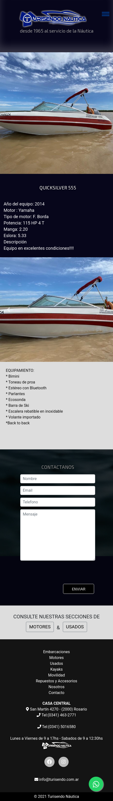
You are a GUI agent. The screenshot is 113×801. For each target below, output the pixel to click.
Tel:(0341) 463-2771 (56, 715)
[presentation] (57, 574)
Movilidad (56, 675)
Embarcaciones (56, 652)
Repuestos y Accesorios (56, 681)
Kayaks (56, 669)
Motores (56, 657)
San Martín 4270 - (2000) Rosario (56, 709)
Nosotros (56, 687)
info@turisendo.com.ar (56, 779)
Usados (56, 663)
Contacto (57, 692)
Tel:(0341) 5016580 (56, 726)
